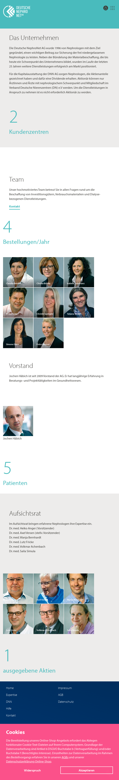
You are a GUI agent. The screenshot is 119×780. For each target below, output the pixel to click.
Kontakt (14, 206)
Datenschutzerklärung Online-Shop (28, 761)
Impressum (65, 688)
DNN (9, 701)
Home (10, 688)
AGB (60, 695)
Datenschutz (65, 701)
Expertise (11, 695)
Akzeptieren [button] (86, 770)
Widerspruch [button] (32, 770)
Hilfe (8, 708)
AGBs (65, 757)
